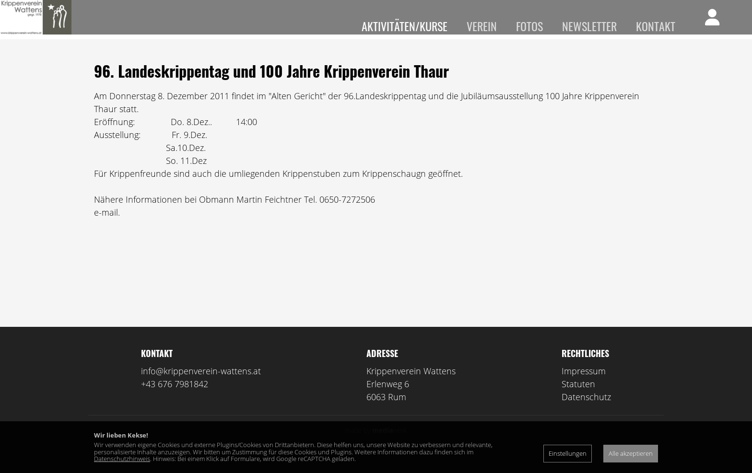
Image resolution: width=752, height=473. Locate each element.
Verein (482, 26)
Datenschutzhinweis (122, 458)
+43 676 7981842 (174, 397)
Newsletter (589, 26)
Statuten (578, 397)
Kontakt (655, 26)
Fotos (529, 26)
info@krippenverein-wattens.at (201, 384)
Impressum (584, 384)
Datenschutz (586, 410)
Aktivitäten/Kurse (404, 26)
